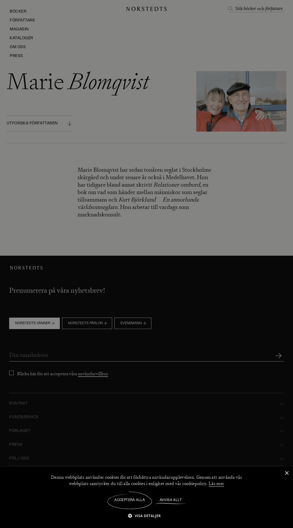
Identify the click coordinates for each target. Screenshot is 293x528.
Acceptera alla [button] (129, 500)
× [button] (286, 473)
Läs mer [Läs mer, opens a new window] (216, 483)
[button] (146, 515)
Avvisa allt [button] (171, 500)
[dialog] (146, 264)
